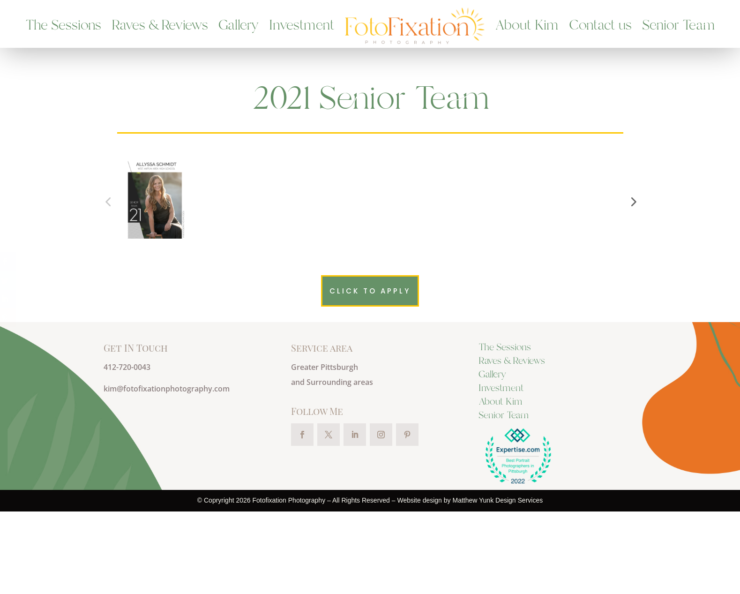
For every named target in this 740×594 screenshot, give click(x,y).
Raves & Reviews (160, 26)
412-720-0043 (127, 450)
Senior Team (678, 26)
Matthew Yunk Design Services (497, 583)
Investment (302, 26)
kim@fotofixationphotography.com (167, 471)
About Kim (527, 26)
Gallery (238, 26)
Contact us (600, 26)
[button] (632, 243)
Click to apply (370, 374)
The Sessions (63, 26)
